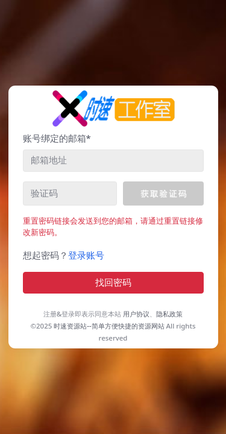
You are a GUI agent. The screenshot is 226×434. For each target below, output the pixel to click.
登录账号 (86, 255)
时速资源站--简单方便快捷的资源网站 (109, 325)
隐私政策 (169, 313)
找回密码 (113, 283)
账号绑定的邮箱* (57, 138)
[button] (163, 193)
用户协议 (136, 313)
